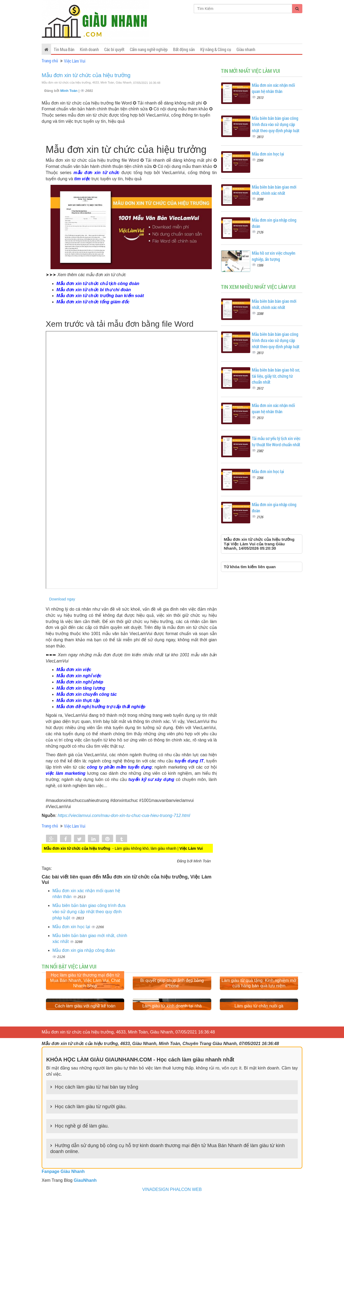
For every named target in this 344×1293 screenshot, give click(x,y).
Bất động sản (184, 49)
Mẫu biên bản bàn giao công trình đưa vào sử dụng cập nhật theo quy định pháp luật (89, 911)
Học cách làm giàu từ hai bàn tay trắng (96, 1181)
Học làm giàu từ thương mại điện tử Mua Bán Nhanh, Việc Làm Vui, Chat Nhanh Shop (85, 1027)
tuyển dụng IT (189, 761)
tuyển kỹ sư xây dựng (151, 779)
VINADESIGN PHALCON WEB (172, 1283)
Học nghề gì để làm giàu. (82, 1220)
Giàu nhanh (245, 49)
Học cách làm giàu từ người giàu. (91, 1200)
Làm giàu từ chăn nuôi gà (258, 1100)
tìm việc (82, 179)
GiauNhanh (85, 1274)
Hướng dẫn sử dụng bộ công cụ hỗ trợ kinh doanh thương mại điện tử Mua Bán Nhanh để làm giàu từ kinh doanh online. (167, 1242)
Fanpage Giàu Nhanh (63, 1265)
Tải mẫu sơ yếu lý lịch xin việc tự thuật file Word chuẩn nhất (276, 441)
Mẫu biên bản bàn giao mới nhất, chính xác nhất (274, 190)
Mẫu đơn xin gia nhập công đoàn (83, 950)
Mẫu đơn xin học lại (71, 926)
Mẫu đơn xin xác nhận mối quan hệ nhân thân (273, 88)
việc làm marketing (65, 773)
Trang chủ (50, 60)
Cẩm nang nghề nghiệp (149, 49)
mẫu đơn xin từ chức (96, 172)
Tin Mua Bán (64, 49)
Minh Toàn (69, 91)
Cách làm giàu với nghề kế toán (85, 1100)
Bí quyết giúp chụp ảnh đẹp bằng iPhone (172, 1030)
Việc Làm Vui (74, 61)
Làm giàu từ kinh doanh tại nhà (172, 1100)
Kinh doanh (89, 49)
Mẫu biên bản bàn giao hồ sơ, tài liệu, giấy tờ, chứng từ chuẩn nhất (276, 376)
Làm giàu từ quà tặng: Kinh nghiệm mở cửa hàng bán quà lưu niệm (258, 1030)
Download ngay (62, 599)
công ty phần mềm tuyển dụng (119, 767)
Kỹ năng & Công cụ (215, 49)
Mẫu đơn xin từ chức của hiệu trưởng (86, 75)
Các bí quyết (114, 49)
